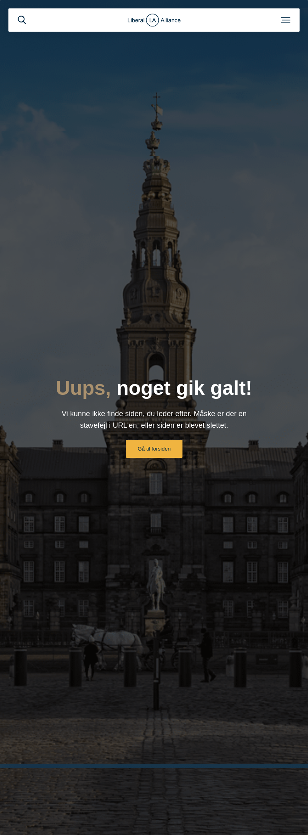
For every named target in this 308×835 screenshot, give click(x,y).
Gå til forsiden (154, 449)
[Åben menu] (285, 20)
